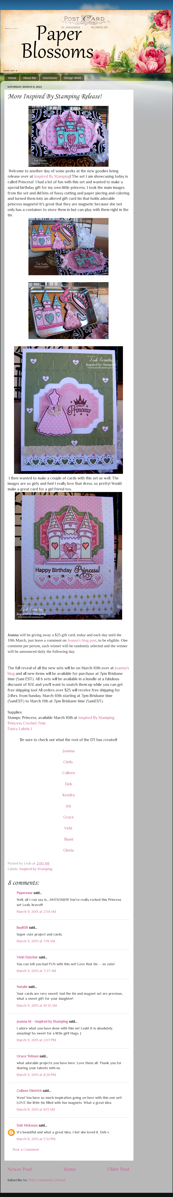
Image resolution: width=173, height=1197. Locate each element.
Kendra (68, 795)
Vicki (68, 828)
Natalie (22, 987)
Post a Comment (26, 1150)
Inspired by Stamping (35, 869)
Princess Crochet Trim (26, 723)
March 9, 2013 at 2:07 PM (36, 1040)
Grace (68, 817)
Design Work (72, 78)
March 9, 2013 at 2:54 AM (36, 912)
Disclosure (50, 78)
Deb (68, 784)
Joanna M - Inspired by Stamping (42, 1021)
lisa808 (22, 928)
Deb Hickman (27, 1125)
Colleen (68, 773)
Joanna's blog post (81, 640)
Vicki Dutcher (27, 957)
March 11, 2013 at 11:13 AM (36, 1109)
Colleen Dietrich (29, 1091)
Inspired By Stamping (52, 176)
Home (12, 78)
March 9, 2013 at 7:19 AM (36, 941)
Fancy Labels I (20, 729)
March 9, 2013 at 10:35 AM (37, 1006)
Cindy (68, 762)
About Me (29, 78)
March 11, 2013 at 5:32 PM (36, 1139)
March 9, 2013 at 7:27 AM (36, 971)
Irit (68, 806)
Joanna (68, 751)
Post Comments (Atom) (46, 1180)
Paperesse (24, 893)
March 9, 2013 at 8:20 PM (36, 1075)
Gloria (68, 850)
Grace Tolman (27, 1056)
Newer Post (19, 1169)
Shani (68, 839)
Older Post (118, 1169)
